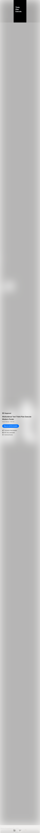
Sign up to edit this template (10, 426)
